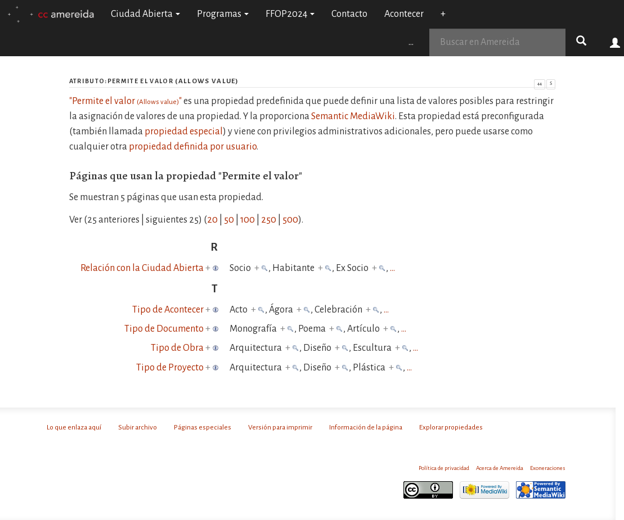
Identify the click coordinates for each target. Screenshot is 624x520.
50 (229, 220)
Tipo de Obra (177, 348)
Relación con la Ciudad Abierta (142, 268)
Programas (223, 14)
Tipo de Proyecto (170, 368)
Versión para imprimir (280, 427)
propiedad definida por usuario (193, 147)
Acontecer (404, 14)
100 (247, 220)
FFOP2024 (290, 14)
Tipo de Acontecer (168, 310)
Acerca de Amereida (499, 468)
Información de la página (365, 427)
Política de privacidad (444, 468)
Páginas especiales (202, 427)
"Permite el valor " (125, 101)
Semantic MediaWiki (353, 116)
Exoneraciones (547, 468)
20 (212, 220)
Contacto (349, 14)
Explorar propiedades (451, 427)
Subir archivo (137, 427)
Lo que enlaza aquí (74, 427)
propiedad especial (184, 131)
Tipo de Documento (164, 329)
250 (268, 220)
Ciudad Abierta (145, 14)
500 (290, 220)
